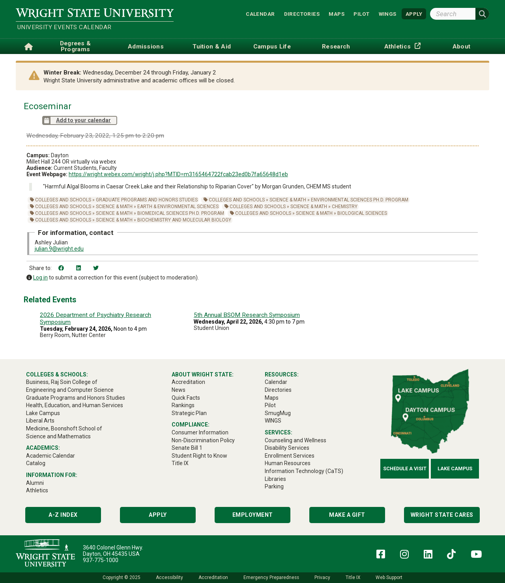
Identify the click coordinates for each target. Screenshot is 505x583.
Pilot (361, 14)
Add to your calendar (76, 120)
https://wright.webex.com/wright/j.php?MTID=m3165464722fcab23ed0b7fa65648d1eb (178, 174)
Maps (336, 14)
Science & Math (287, 200)
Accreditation (213, 577)
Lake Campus (455, 468)
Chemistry (344, 206)
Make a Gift (347, 515)
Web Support (389, 577)
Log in (40, 277)
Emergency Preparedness (271, 577)
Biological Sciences (362, 213)
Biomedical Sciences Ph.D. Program (180, 213)
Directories (302, 14)
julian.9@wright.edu (59, 249)
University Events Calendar (64, 27)
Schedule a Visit (404, 468)
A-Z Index (63, 515)
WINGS (388, 14)
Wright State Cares (442, 515)
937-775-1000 (100, 560)
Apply (158, 515)
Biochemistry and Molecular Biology (184, 220)
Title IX (353, 577)
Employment (252, 515)
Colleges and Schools (63, 200)
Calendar (260, 14)
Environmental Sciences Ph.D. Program (359, 200)
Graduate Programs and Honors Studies (147, 200)
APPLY (414, 14)
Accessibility (169, 577)
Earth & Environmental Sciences (178, 206)
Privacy (322, 577)
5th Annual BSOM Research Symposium (247, 315)
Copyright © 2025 (121, 577)
